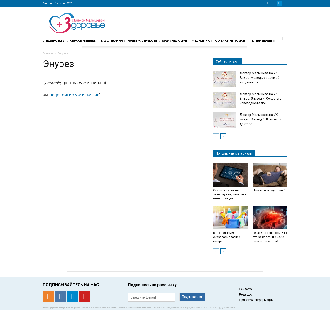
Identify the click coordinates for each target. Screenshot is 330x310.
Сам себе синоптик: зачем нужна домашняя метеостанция (229, 194)
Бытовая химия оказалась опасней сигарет (226, 237)
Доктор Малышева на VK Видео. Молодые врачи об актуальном (259, 77)
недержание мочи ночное (74, 94)
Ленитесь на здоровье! (269, 190)
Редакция (246, 294)
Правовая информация (256, 300)
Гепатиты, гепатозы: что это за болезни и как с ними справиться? (270, 237)
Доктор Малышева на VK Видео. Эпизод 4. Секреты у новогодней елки (260, 98)
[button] (281, 38)
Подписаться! (192, 297)
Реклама (245, 289)
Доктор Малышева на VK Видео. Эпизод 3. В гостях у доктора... (260, 119)
